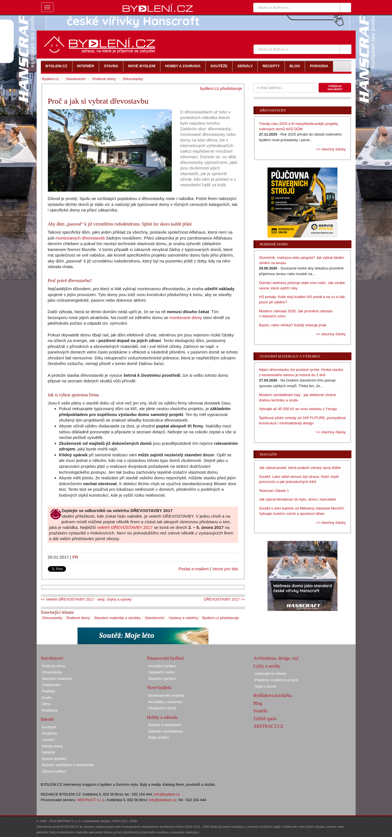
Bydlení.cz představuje (220, 618)
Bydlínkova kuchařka (272, 695)
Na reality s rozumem (165, 702)
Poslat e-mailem (194, 568)
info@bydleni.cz (167, 794)
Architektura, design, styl (276, 658)
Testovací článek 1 (274, 491)
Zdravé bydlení (54, 771)
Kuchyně (49, 727)
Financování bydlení (165, 658)
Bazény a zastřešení (164, 725)
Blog (257, 703)
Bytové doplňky (54, 759)
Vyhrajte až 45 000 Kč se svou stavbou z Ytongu (298, 409)
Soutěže (260, 710)
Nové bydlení (159, 687)
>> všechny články (331, 149)
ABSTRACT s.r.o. (91, 800)
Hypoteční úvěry (161, 672)
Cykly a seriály (267, 666)
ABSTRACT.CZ (268, 726)
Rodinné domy (78, 618)
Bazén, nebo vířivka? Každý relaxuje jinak (293, 325)
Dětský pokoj (52, 746)
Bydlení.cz (50, 79)
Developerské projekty (166, 695)
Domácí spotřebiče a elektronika (68, 765)
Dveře (47, 698)
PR (75, 557)
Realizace (50, 710)
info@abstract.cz (162, 800)
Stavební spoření (162, 678)
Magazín (268, 454)
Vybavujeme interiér (271, 673)
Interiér (47, 719)
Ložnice (48, 740)
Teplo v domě (265, 686)
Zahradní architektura (165, 731)
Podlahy (48, 691)
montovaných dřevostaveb (80, 238)
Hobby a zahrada (162, 717)
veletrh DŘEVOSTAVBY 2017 (125, 527)
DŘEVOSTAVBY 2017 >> (224, 599)
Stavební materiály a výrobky (117, 618)
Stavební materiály (57, 678)
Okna (46, 704)
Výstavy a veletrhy (183, 618)
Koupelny (49, 733)
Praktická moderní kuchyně (277, 680)
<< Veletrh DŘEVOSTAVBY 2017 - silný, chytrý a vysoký (86, 599)
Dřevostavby (52, 618)
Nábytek (48, 752)
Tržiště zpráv (265, 718)
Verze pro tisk (225, 568)
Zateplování (51, 685)
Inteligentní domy (162, 708)
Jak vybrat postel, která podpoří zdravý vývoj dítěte (300, 468)
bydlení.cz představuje (221, 88)
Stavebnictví (155, 618)
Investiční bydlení (162, 666)
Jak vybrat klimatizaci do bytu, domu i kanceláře (297, 499)
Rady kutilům (158, 737)
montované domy (186, 317)
